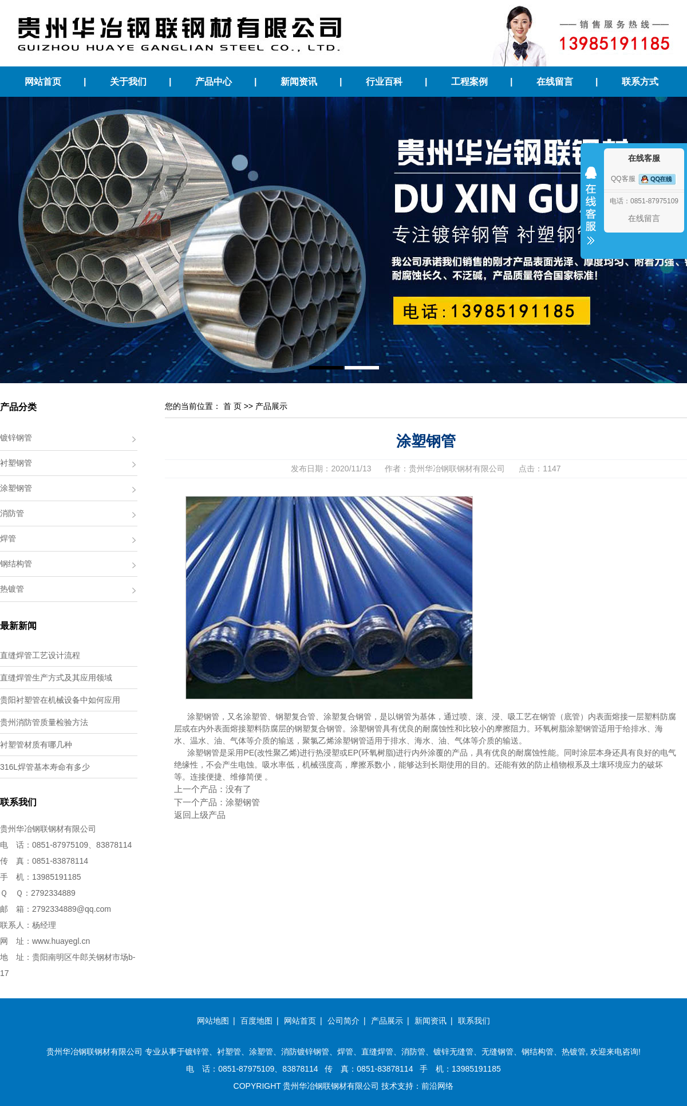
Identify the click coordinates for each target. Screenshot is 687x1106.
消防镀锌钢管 (305, 1051)
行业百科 (384, 81)
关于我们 (128, 81)
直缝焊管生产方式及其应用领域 (56, 677)
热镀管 (12, 588)
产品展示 (271, 406)
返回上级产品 (200, 815)
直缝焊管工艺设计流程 (40, 655)
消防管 (12, 513)
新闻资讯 (299, 81)
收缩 (591, 213)
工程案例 (469, 81)
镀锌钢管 (16, 437)
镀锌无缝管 (453, 1051)
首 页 (232, 406)
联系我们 (474, 1020)
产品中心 (213, 81)
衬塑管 (229, 1051)
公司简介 (343, 1020)
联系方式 (640, 81)
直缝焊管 (377, 1051)
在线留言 (554, 81)
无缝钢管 (497, 1051)
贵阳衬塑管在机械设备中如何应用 (60, 699)
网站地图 (213, 1020)
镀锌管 (197, 1051)
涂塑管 (261, 1051)
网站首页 (43, 81)
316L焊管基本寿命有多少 (45, 767)
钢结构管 (16, 563)
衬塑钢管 (16, 462)
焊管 (8, 538)
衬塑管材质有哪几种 (36, 744)
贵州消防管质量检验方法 (44, 722)
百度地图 (256, 1020)
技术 (389, 1086)
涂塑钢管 (16, 488)
